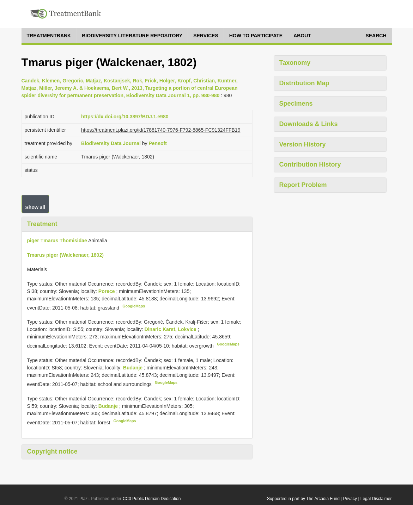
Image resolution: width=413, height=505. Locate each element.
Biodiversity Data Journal (111, 143)
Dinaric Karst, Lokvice (171, 329)
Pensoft (157, 143)
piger (33, 240)
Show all (35, 207)
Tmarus (50, 240)
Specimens (296, 103)
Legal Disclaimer (376, 498)
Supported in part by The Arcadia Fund (303, 498)
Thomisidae (73, 240)
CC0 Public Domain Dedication (152, 498)
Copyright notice (52, 451)
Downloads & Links (308, 123)
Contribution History (310, 164)
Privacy (350, 498)
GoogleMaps (133, 306)
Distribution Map (304, 83)
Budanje (133, 367)
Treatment (42, 223)
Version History (302, 144)
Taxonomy (295, 62)
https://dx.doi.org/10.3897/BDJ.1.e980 (124, 116)
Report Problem (303, 184)
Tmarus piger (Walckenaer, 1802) (65, 255)
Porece (107, 291)
